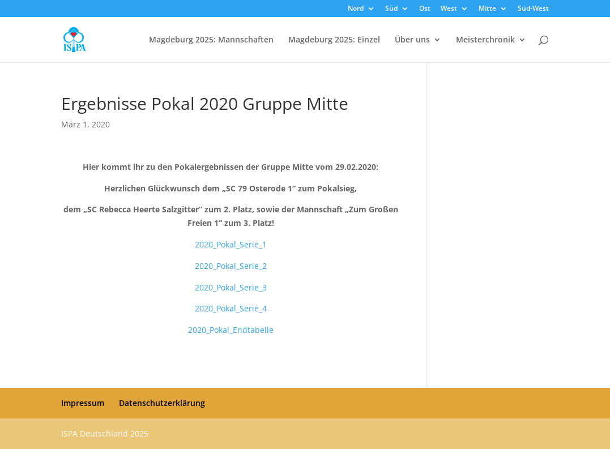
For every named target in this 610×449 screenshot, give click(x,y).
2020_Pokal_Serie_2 (231, 265)
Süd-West (533, 9)
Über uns (412, 40)
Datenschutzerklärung (162, 402)
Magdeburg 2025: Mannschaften (211, 40)
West (449, 9)
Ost (424, 9)
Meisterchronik (485, 40)
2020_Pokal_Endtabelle (231, 329)
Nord (356, 9)
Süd (391, 9)
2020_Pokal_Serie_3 (231, 287)
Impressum (82, 402)
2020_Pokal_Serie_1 (231, 244)
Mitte (487, 9)
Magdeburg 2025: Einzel (334, 40)
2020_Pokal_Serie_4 (231, 308)
